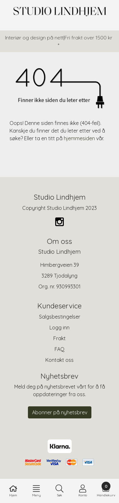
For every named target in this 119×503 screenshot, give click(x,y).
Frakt (59, 338)
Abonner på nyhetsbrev (59, 412)
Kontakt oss (59, 360)
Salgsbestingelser (59, 317)
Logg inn (59, 327)
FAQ (59, 349)
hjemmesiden (79, 138)
